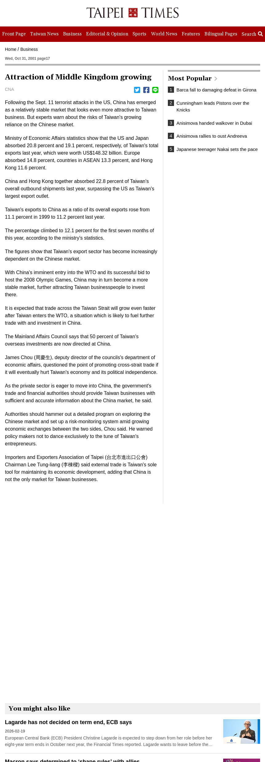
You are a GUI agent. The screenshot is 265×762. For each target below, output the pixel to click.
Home (10, 49)
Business (29, 49)
